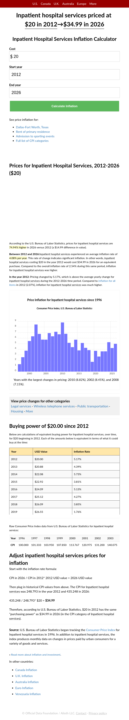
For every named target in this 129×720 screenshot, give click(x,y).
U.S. (35, 4)
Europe (81, 4)
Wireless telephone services (54, 406)
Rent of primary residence (33, 131)
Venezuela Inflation (28, 694)
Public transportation (92, 406)
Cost (12, 49)
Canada (46, 4)
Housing (17, 411)
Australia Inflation (27, 682)
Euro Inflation (24, 688)
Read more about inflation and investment (35, 654)
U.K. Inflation (24, 676)
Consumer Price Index (100, 630)
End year (15, 85)
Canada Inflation (26, 670)
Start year (15, 67)
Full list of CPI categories (32, 140)
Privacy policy (98, 713)
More (92, 4)
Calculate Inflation (64, 106)
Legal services (21, 406)
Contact (81, 713)
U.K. (56, 4)
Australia (68, 4)
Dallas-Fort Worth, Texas (32, 127)
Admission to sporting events (35, 136)
